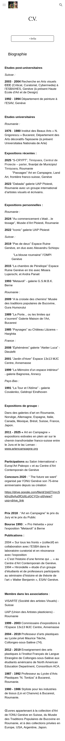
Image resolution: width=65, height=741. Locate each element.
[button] (4, 5)
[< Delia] (32, 39)
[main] (32, 18)
